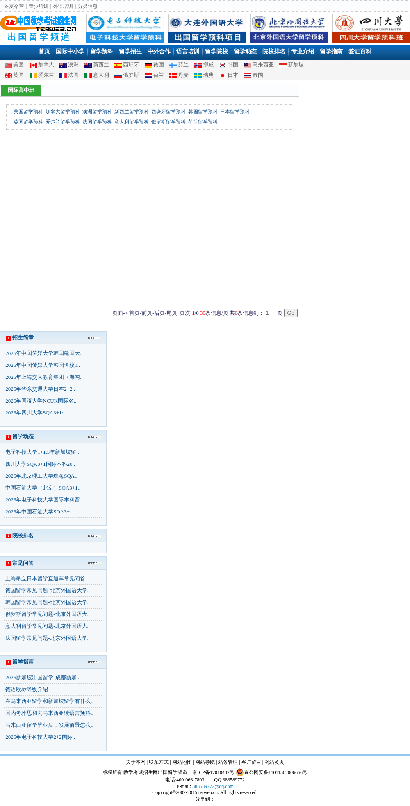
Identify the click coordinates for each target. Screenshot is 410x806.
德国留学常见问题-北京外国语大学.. (47, 590)
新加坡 (296, 65)
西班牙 (131, 65)
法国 (73, 75)
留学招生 (130, 51)
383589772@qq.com (213, 786)
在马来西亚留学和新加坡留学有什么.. (49, 701)
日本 (233, 75)
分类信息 (88, 6)
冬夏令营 (14, 6)
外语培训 (63, 6)
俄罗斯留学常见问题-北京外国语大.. (47, 614)
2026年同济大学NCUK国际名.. (40, 401)
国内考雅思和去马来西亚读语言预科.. (49, 713)
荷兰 (158, 75)
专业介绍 (302, 51)
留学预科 (101, 51)
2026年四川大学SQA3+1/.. (35, 413)
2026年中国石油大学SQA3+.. (38, 511)
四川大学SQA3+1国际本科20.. (40, 464)
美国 (18, 65)
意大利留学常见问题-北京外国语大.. (47, 626)
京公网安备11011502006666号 (272, 772)
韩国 (233, 65)
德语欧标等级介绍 (26, 689)
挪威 (208, 65)
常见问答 (23, 563)
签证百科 (359, 51)
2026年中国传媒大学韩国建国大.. (44, 353)
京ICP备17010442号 (213, 772)
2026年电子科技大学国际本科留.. (44, 500)
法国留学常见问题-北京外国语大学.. (47, 638)
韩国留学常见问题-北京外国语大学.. (47, 602)
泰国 (258, 75)
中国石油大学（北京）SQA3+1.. (42, 488)
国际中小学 (70, 51)
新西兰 (101, 65)
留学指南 (331, 51)
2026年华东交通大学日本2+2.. (40, 389)
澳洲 (73, 65)
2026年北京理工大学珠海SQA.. (41, 476)
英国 (18, 75)
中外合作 (159, 51)
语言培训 (187, 51)
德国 (158, 65)
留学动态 (245, 51)
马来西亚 (263, 65)
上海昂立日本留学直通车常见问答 (45, 578)
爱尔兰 (46, 75)
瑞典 (208, 75)
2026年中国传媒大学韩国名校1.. (42, 365)
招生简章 (23, 337)
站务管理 (228, 762)
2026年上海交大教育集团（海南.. (44, 377)
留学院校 (216, 51)
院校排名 (273, 51)
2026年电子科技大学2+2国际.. (40, 737)
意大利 (101, 75)
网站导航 (205, 762)
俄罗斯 (131, 75)
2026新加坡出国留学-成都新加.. (42, 677)
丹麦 (183, 75)
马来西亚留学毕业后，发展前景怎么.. (49, 725)
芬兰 (183, 65)
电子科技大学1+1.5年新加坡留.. (42, 452)
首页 (44, 51)
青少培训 (38, 6)
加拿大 (46, 65)
